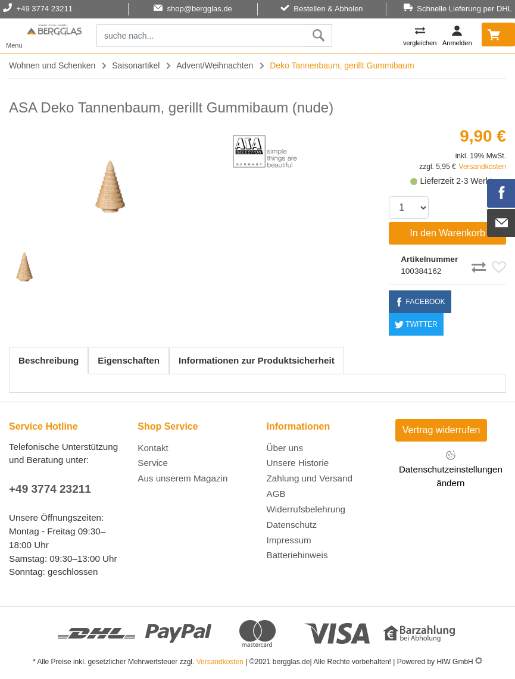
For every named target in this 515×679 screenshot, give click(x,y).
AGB (276, 494)
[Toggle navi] (14, 36)
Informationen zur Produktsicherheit (257, 360)
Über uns (285, 448)
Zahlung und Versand (309, 478)
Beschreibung (48, 360)
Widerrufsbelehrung (306, 509)
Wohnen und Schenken (52, 65)
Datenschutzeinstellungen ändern (450, 468)
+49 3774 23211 (50, 489)
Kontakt (153, 448)
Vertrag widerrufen (441, 430)
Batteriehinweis (297, 555)
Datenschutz (292, 525)
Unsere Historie (298, 463)
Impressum (289, 540)
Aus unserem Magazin (182, 478)
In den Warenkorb (447, 233)
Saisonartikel (136, 65)
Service (153, 463)
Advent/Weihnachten (214, 65)
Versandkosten (482, 166)
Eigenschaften (129, 360)
